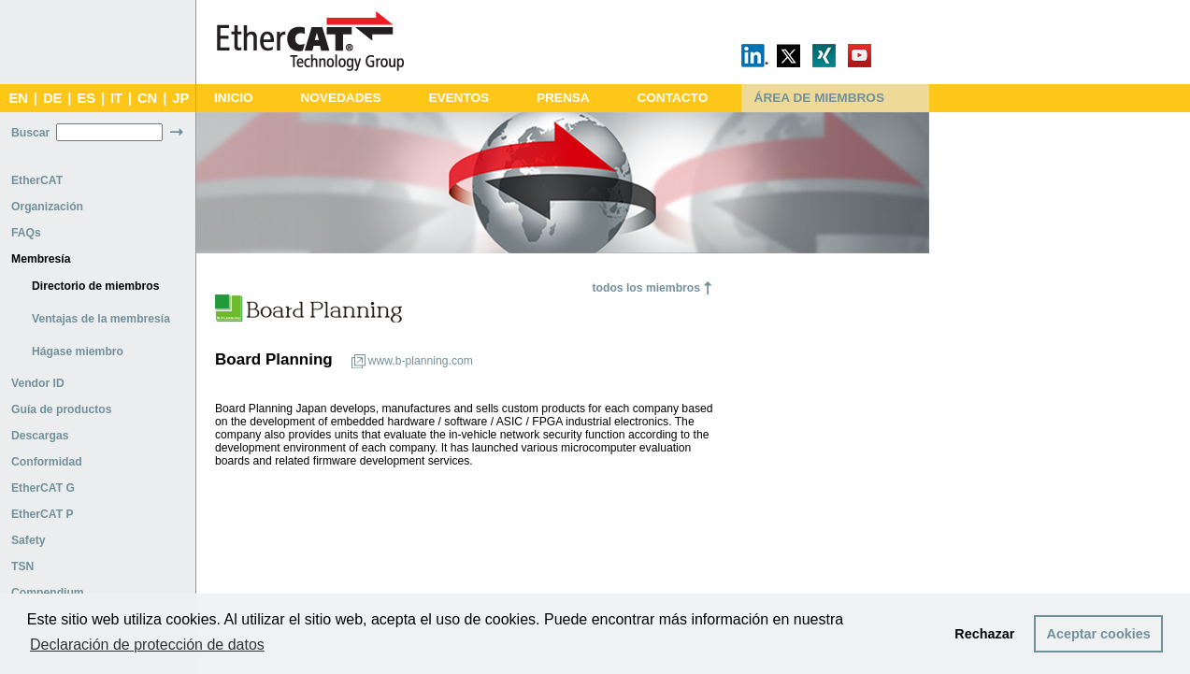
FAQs (26, 232)
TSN (22, 566)
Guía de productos (61, 409)
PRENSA (563, 98)
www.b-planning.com (420, 360)
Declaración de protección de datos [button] (147, 644)
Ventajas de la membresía (101, 318)
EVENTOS (458, 98)
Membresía (41, 258)
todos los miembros (646, 287)
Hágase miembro (77, 351)
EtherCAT (37, 180)
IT (116, 98)
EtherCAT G (43, 488)
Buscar (30, 132)
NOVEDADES (340, 98)
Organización (47, 206)
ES (86, 98)
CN (147, 98)
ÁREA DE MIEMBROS (819, 98)
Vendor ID (38, 383)
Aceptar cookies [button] (1099, 633)
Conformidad (46, 461)
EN (17, 98)
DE (52, 98)
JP (180, 98)
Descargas (40, 435)
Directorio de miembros (95, 286)
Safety (28, 540)
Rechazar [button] (984, 633)
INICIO (233, 98)
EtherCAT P (42, 514)
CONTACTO (672, 98)
